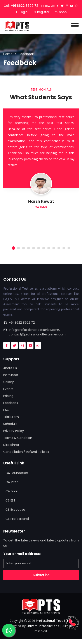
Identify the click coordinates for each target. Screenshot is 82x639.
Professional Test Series (54, 620)
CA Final (11, 491)
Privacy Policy (13, 431)
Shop (61, 12)
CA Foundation (16, 473)
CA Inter (11, 482)
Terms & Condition (17, 438)
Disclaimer (11, 445)
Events (8, 389)
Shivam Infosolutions (42, 626)
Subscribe (41, 575)
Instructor (10, 375)
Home (7, 54)
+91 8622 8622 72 (24, 5)
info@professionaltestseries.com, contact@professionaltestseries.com (37, 332)
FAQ (6, 410)
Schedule (10, 424)
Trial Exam (11, 417)
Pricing (8, 396)
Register (41, 12)
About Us (10, 368)
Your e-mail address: (22, 553)
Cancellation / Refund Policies (26, 452)
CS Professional (17, 519)
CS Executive (15, 509)
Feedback (10, 403)
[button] (13, 248)
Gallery (8, 382)
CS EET (10, 500)
